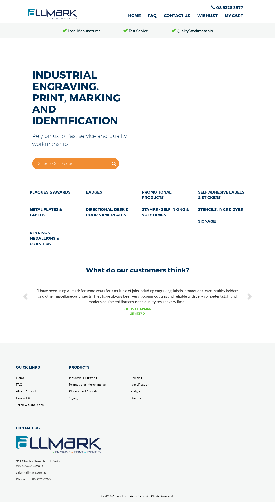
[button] (26, 296)
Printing (136, 378)
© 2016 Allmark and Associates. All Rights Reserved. (137, 496)
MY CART (234, 15)
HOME (134, 15)
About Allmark (26, 391)
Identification (140, 384)
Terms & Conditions (30, 405)
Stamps (136, 398)
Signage (74, 398)
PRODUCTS (79, 367)
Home (20, 378)
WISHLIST (207, 15)
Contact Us (23, 398)
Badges (136, 391)
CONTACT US (177, 15)
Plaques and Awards (83, 391)
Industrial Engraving (83, 378)
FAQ (152, 15)
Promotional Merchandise (87, 384)
